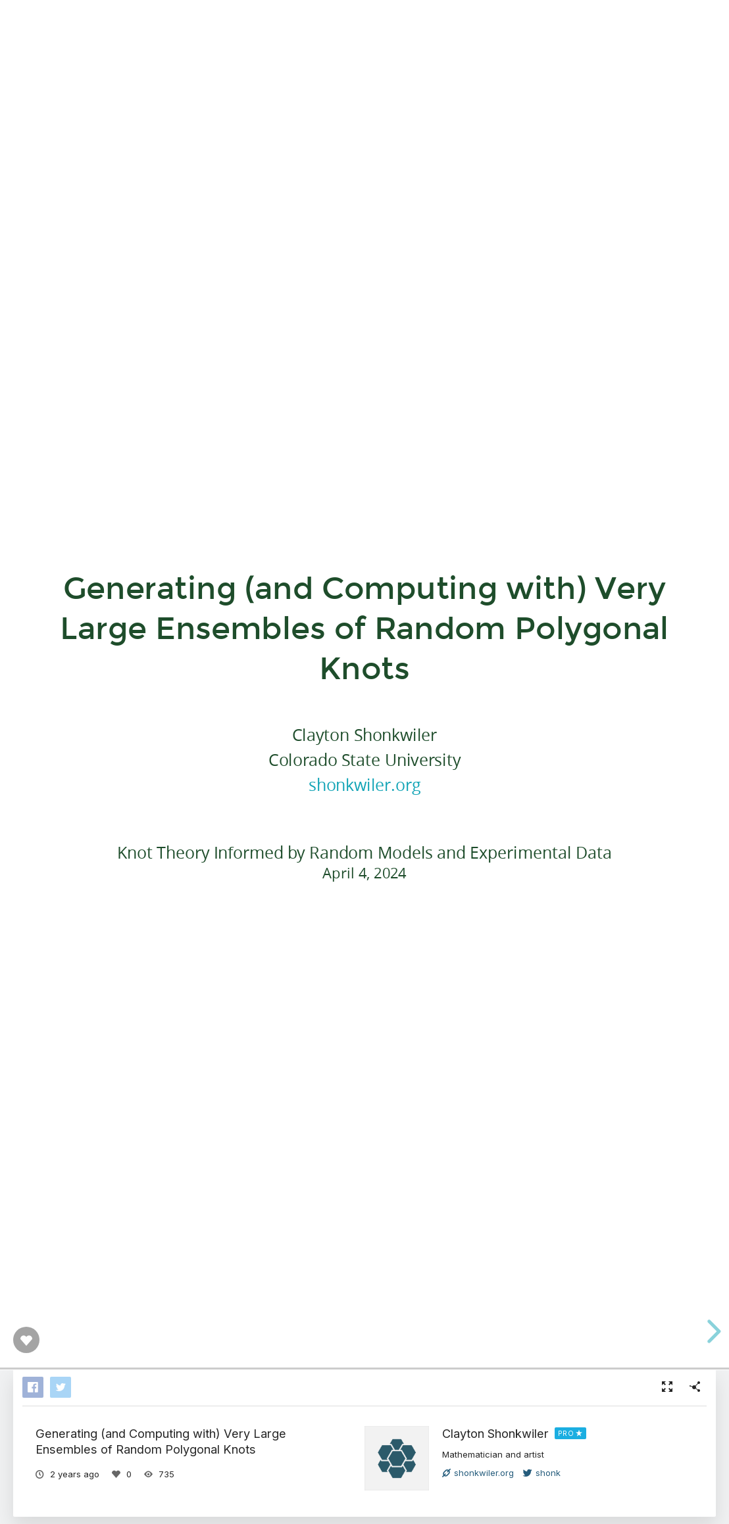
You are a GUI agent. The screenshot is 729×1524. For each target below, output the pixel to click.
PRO (566, 1433)
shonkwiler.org (364, 784)
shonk (542, 1472)
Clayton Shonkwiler (495, 1433)
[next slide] (712, 1331)
